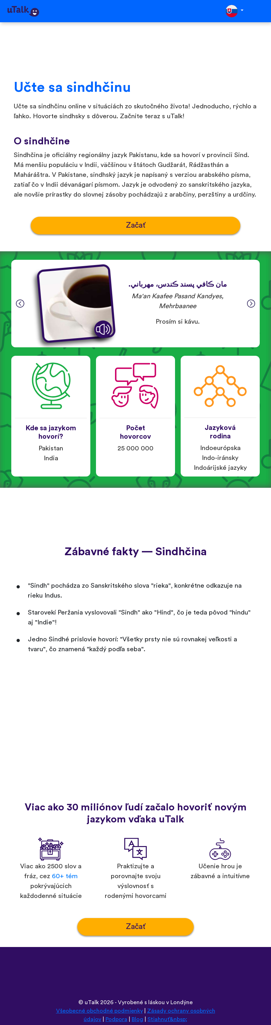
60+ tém (65, 876)
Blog (137, 1019)
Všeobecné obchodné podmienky (99, 1011)
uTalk (92, 1002)
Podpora (116, 1019)
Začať (135, 225)
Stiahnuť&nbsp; (167, 1019)
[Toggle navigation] (260, 11)
